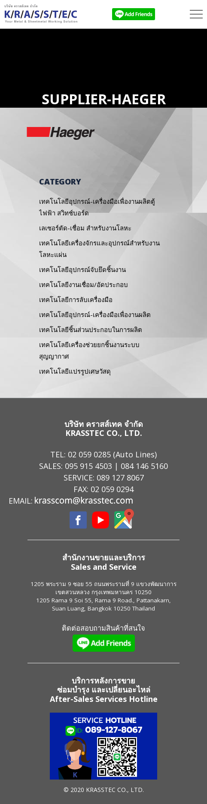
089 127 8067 (120, 477)
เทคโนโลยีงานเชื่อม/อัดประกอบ (83, 284)
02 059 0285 (89, 454)
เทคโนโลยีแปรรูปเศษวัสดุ (75, 371)
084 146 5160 (144, 466)
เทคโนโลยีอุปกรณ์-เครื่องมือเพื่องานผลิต (95, 314)
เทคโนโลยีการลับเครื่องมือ (76, 299)
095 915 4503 (88, 466)
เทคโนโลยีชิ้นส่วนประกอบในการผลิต (90, 329)
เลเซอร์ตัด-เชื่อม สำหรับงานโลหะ (85, 228)
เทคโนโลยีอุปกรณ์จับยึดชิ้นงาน (82, 269)
